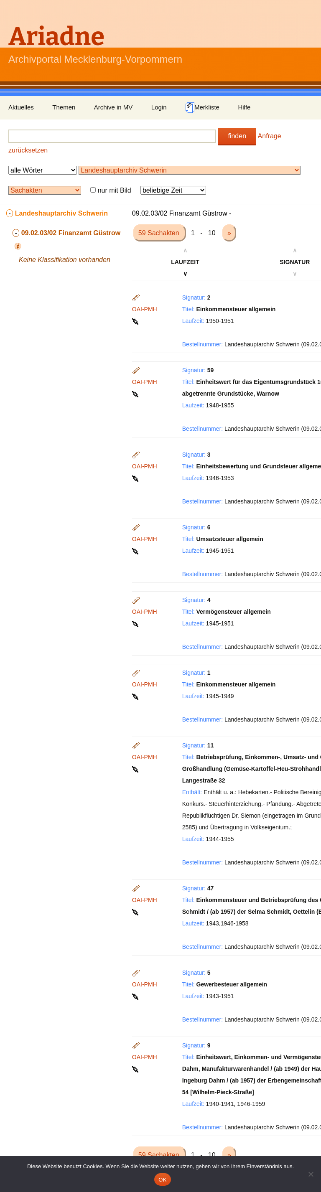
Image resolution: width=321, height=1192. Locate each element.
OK (162, 1180)
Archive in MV (113, 107)
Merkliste (202, 107)
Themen (63, 107)
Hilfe (244, 107)
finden (237, 136)
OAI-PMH (144, 309)
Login (159, 107)
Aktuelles (21, 107)
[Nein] (310, 1174)
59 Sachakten (159, 232)
